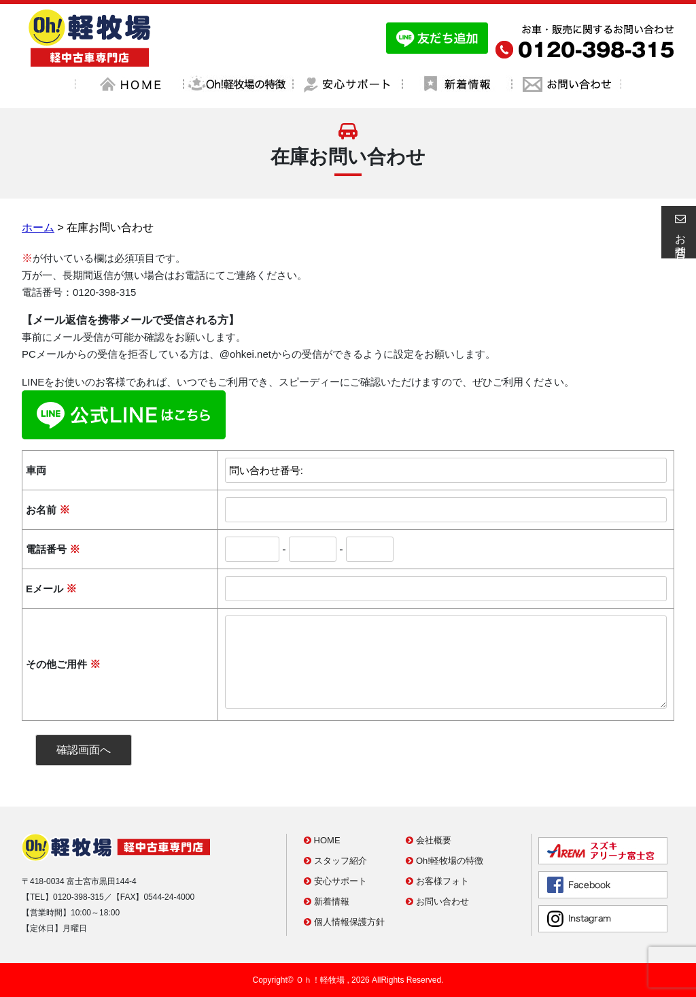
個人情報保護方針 (344, 922)
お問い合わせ (437, 901)
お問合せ (678, 232)
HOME (322, 840)
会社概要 (428, 840)
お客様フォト (437, 881)
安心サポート (335, 881)
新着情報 (326, 901)
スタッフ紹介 (335, 861)
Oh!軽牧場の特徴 (444, 861)
